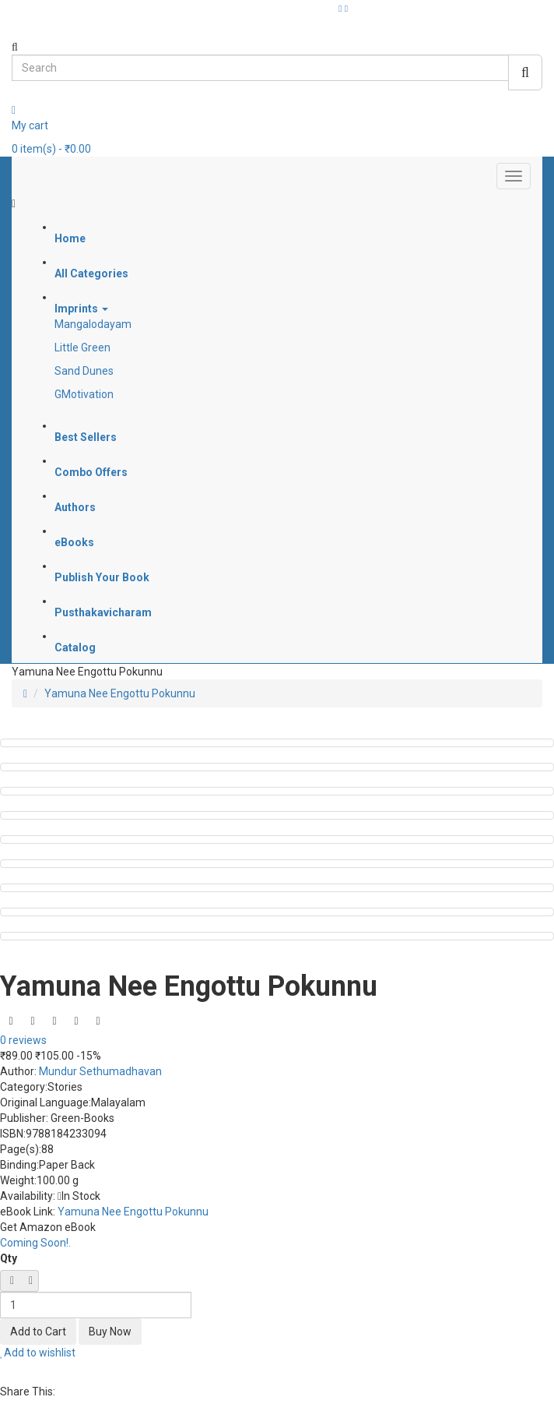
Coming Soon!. (35, 1242)
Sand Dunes (84, 371)
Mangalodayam (92, 324)
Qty (8, 1258)
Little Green (82, 347)
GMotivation (84, 394)
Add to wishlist (37, 1352)
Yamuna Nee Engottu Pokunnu (119, 693)
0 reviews (23, 1040)
